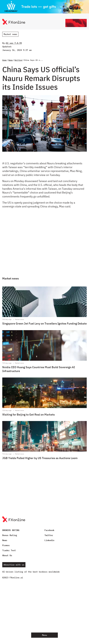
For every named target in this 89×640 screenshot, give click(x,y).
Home (4, 60)
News (10, 60)
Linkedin (49, 540)
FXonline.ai (16, 577)
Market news (10, 34)
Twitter (48, 535)
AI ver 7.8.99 (14, 43)
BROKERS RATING (10, 530)
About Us (7, 555)
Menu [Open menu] (44, 635)
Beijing (18, 60)
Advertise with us (14, 564)
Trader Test (9, 550)
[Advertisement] (44, 245)
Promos (6, 545)
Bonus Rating (9, 535)
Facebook (49, 530)
